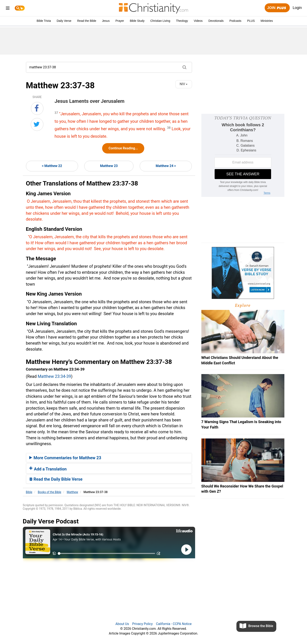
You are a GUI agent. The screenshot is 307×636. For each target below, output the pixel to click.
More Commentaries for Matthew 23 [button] (65, 457)
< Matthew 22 (52, 166)
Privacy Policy (142, 624)
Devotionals (216, 20)
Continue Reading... (123, 148)
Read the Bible (86, 20)
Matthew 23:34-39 (54, 376)
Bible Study (137, 20)
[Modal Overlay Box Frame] (242, 155)
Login (297, 8)
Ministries (267, 20)
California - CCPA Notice (174, 624)
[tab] (109, 457)
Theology (182, 20)
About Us (122, 624)
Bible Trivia (44, 20)
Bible (29, 492)
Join (277, 8)
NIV (184, 84)
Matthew (72, 492)
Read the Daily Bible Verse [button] (56, 479)
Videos (198, 20)
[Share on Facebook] (37, 108)
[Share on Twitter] (37, 124)
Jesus (106, 20)
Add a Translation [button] (48, 469)
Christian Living (160, 20)
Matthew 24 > (166, 166)
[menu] (7, 8)
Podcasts (235, 20)
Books (49, 492)
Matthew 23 (109, 166)
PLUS (251, 20)
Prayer (119, 20)
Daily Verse (64, 20)
